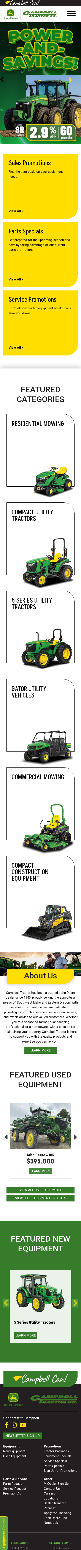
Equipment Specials (57, 1456)
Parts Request (13, 1484)
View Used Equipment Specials (40, 1198)
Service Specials (55, 1461)
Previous (2, 80)
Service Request (14, 1489)
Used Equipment (14, 1456)
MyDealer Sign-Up (56, 1484)
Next (74, 80)
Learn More (40, 1050)
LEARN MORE (40, 1171)
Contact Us (52, 1489)
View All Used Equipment (41, 1190)
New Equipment (14, 1451)
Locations (51, 1498)
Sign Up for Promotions (60, 1471)
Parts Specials (54, 1466)
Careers (49, 1493)
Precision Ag (12, 1493)
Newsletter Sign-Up (23, 1436)
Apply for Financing (57, 1513)
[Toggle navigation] (71, 14)
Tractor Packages (56, 1451)
